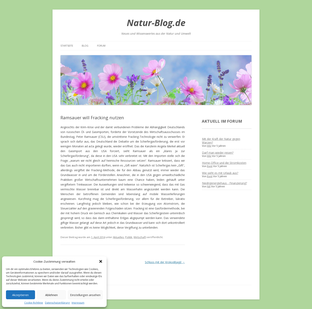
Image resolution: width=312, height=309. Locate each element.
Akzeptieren (20, 295)
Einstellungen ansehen (85, 295)
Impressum (78, 302)
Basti (210, 166)
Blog (85, 45)
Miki (209, 146)
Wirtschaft (140, 237)
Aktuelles (118, 237)
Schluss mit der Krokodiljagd (165, 262)
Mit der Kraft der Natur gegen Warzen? (221, 140)
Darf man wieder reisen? (217, 152)
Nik (209, 186)
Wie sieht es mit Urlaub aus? (220, 173)
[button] (101, 261)
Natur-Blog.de (156, 23)
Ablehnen (51, 295)
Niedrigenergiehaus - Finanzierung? (224, 183)
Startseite (66, 45)
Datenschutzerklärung (57, 302)
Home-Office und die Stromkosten (224, 163)
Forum (101, 45)
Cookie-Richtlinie (33, 302)
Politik (128, 237)
